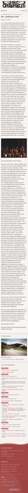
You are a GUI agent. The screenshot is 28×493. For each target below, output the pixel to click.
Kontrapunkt (14, 471)
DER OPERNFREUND (6, 448)
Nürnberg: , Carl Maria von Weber (13, 433)
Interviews (16, 464)
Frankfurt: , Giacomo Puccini (11, 424)
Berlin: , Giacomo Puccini (9, 376)
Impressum (4, 481)
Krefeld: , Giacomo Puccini (11, 426)
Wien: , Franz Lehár (10, 413)
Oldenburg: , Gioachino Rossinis (12, 390)
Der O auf (6, 485)
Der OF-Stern (13, 468)
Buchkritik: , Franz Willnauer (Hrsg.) (12, 387)
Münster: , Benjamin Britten (14, 436)
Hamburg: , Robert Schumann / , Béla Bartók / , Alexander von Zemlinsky (14, 410)
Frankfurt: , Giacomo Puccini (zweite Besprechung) (13, 405)
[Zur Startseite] (14, 4)
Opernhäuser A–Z (5, 466)
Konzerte (11, 464)
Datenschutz (11, 481)
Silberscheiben (4, 468)
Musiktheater (11, 14)
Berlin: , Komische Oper (12, 400)
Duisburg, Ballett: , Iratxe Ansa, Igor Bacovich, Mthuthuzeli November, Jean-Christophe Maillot (13, 383)
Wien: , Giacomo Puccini (9, 398)
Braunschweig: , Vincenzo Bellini (14, 379)
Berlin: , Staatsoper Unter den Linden (13, 431)
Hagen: (8, 372)
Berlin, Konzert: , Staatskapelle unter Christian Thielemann (14, 416)
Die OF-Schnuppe (5, 471)
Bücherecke (14, 466)
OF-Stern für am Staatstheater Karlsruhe (12, 420)
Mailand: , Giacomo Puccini (10, 394)
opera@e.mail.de (10, 456)
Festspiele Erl (18, 14)
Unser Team (4, 479)
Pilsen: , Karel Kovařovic (10, 370)
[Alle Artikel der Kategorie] (14, 347)
